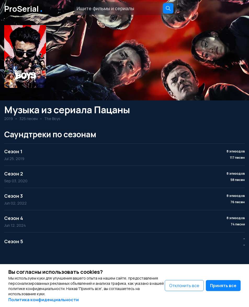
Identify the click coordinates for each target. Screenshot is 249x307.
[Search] (168, 8)
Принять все (223, 285)
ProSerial (24, 8)
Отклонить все (184, 285)
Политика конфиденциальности (43, 300)
